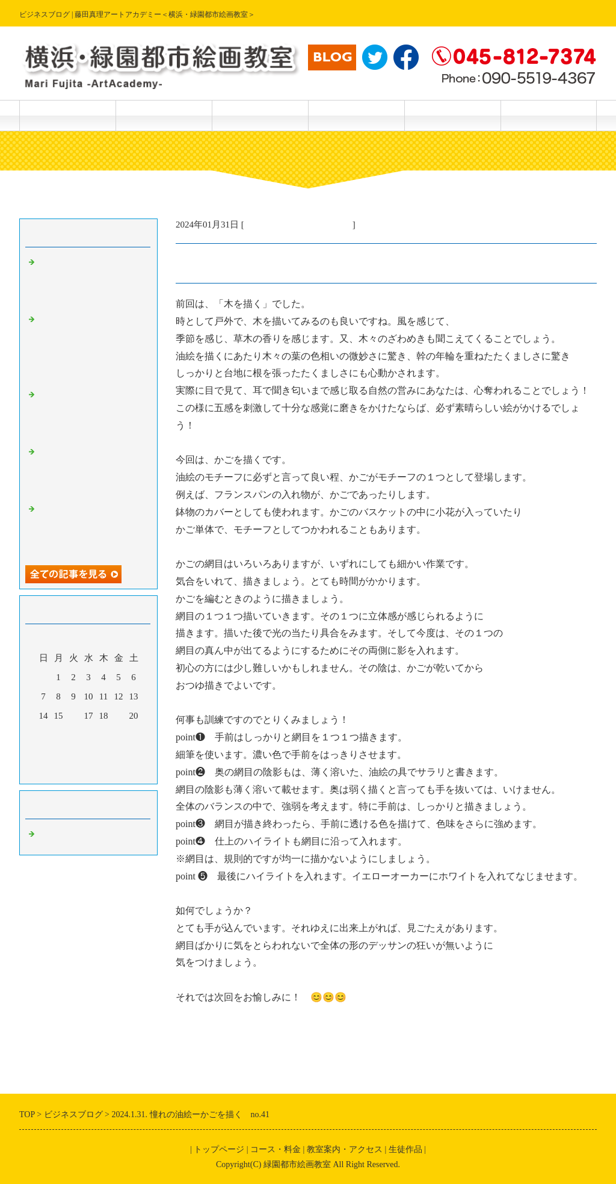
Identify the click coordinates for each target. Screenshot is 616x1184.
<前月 (65, 771)
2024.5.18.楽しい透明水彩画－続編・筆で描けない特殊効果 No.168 (91, 528)
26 (118, 735)
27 (133, 735)
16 (73, 716)
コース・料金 (163, 115)
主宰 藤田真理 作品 (549, 115)
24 (88, 735)
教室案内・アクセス (356, 115)
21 (43, 735)
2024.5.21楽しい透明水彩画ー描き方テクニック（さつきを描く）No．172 (91, 281)
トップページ (67, 115)
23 (73, 735)
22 (58, 735)
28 (43, 754)
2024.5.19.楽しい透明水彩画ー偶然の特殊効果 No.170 (91, 414)
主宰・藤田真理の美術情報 (298, 224)
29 (58, 754)
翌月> (111, 771)
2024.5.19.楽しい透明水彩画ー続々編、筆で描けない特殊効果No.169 (91, 471)
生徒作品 (260, 115)
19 (118, 716)
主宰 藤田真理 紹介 (452, 115)
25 (103, 735)
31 (88, 754)
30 (73, 754)
